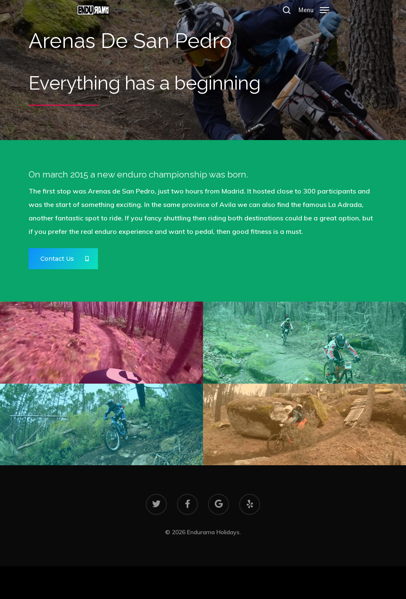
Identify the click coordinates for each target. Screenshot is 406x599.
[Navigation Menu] (313, 9)
